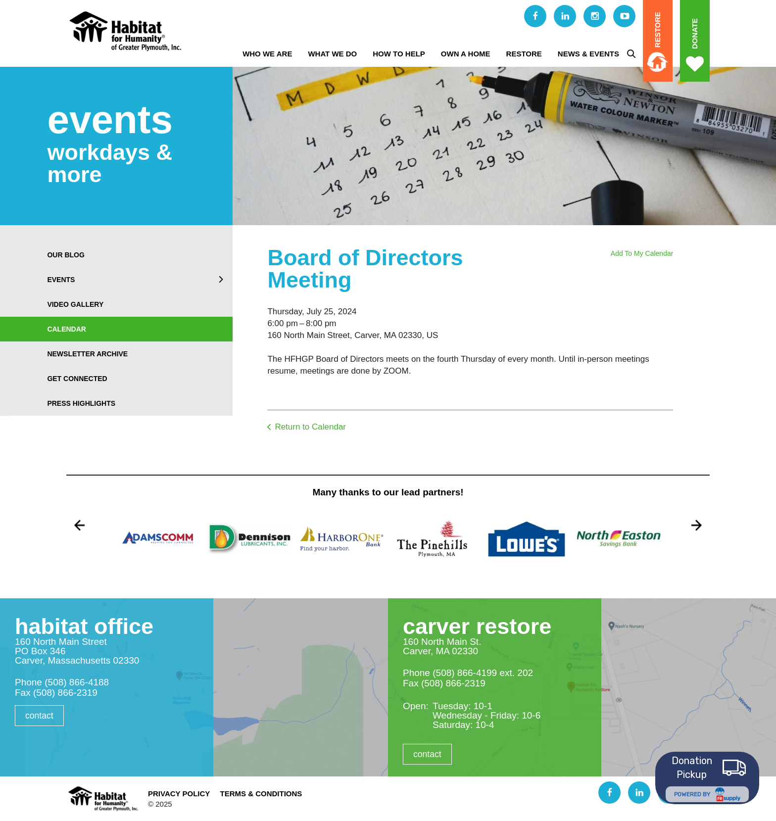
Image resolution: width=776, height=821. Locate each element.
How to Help (399, 53)
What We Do (332, 53)
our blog (65, 255)
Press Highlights (81, 403)
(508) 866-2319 (65, 692)
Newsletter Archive (87, 354)
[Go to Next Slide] (696, 525)
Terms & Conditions (261, 793)
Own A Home (465, 53)
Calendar (66, 329)
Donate (694, 33)
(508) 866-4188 (77, 682)
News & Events (588, 53)
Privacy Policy (179, 793)
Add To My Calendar (642, 253)
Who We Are (267, 53)
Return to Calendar (310, 427)
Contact (39, 716)
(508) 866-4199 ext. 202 (483, 673)
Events (140, 279)
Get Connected (77, 379)
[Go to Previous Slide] (79, 525)
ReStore (524, 53)
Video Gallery (75, 304)
